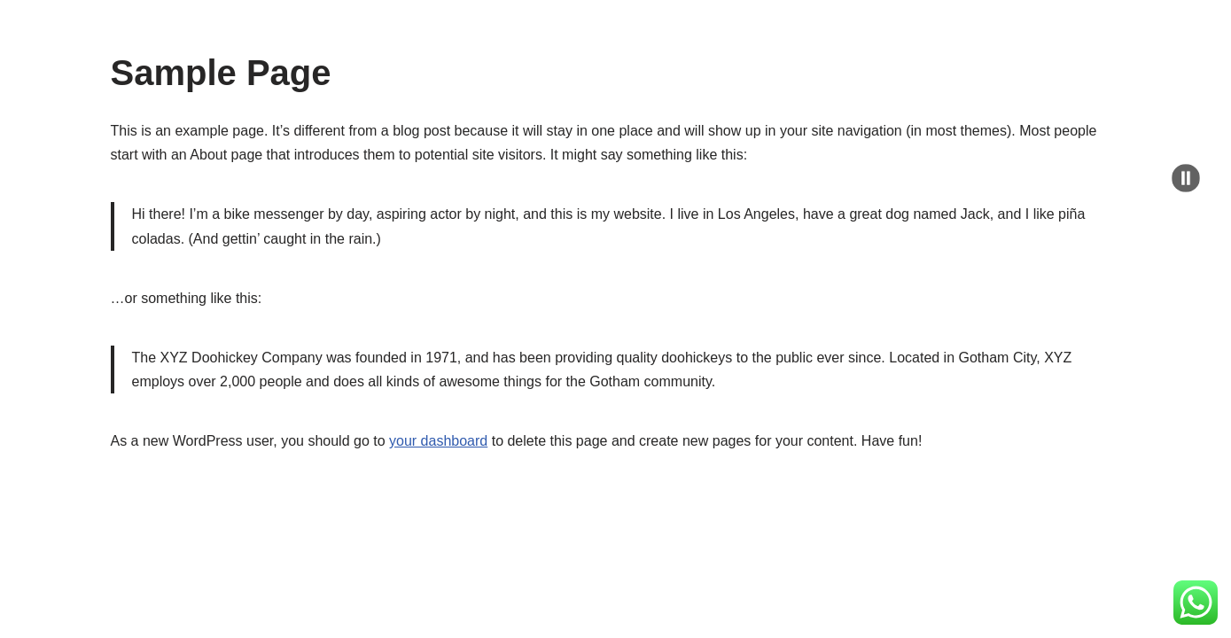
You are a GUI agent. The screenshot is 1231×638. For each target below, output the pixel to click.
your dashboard (438, 440)
